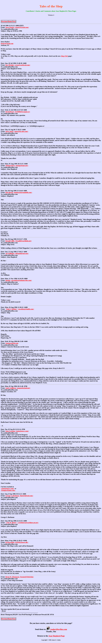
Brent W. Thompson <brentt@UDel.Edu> (19, 577)
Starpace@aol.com (11, 343)
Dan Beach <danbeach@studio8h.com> (18, 192)
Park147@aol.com (7, 43)
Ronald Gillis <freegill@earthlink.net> (18, 241)
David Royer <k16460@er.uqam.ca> (17, 112)
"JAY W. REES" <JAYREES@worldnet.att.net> (22, 522)
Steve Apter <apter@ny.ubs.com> (16, 131)
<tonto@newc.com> (7, 488)
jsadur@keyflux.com (57, 629)
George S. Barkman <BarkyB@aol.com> (19, 496)
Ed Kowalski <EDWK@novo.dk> (16, 542)
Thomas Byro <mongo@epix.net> (16, 165)
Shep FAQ (64, 56)
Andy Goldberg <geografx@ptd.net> (17, 388)
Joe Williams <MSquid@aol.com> (17, 253)
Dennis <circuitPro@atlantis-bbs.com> (18, 280)
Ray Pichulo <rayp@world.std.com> (17, 65)
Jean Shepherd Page (57, 636)
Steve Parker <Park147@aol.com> (17, 27)
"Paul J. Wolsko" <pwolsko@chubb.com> (19, 309)
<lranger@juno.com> (8, 490)
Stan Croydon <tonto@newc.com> (17, 431)
